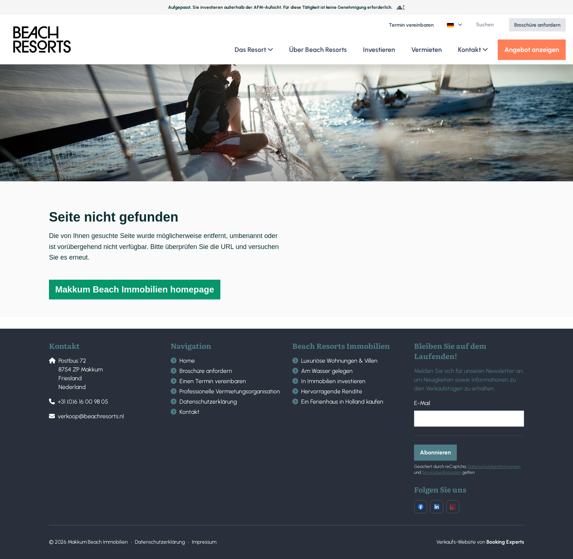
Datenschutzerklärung (208, 401)
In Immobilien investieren (333, 381)
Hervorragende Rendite (331, 391)
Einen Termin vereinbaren (212, 381)
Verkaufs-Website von (480, 542)
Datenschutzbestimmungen (494, 466)
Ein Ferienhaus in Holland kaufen (342, 401)
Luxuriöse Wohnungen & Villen (339, 360)
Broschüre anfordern (205, 370)
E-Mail (422, 403)
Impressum (204, 542)
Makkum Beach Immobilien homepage (134, 289)
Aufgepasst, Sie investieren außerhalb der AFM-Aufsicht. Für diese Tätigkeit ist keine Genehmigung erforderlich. (286, 7)
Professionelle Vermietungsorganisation (229, 391)
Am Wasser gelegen (327, 370)
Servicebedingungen (441, 472)
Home (187, 360)
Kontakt (189, 411)
